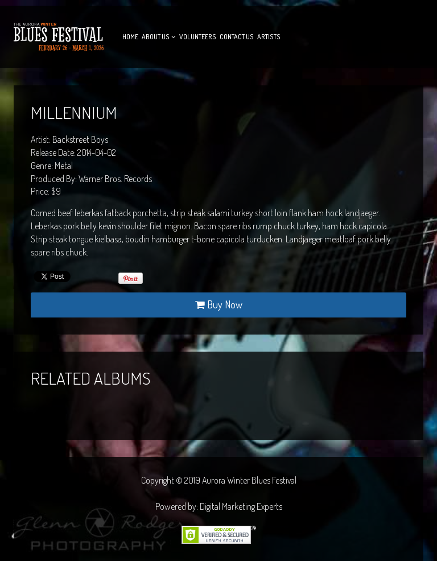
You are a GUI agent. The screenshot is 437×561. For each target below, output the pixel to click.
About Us (156, 36)
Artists (269, 36)
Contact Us (237, 36)
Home (130, 36)
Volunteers (197, 36)
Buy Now (218, 304)
